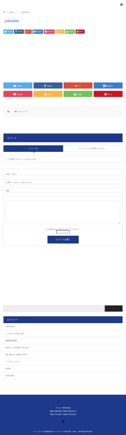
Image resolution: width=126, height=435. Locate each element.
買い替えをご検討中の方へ (17, 354)
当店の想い (10, 375)
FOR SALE (10, 326)
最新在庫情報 (11, 340)
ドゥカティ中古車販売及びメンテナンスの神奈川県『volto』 (56, 431)
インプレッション (13, 361)
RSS (63, 421)
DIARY (8, 368)
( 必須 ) (11, 174)
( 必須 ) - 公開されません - (19, 182)
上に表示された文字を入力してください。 (63, 229)
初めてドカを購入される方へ (18, 347)
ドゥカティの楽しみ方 (15, 333)
